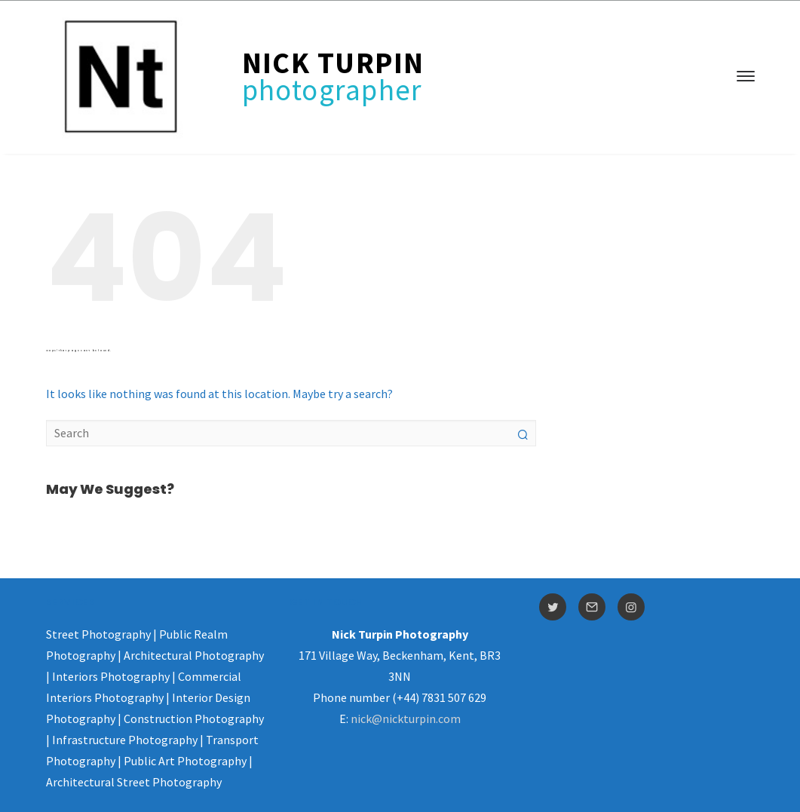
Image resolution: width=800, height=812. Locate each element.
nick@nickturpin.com (406, 718)
